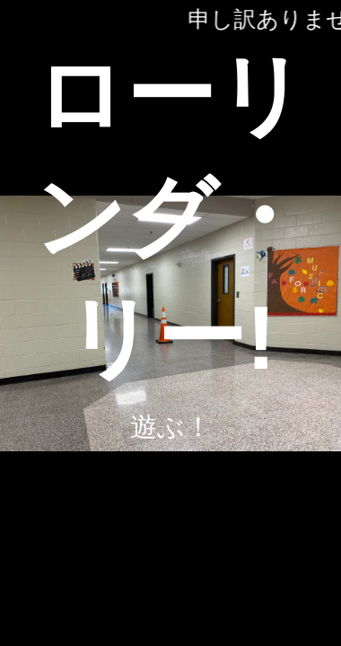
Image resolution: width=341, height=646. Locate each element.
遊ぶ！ (171, 426)
